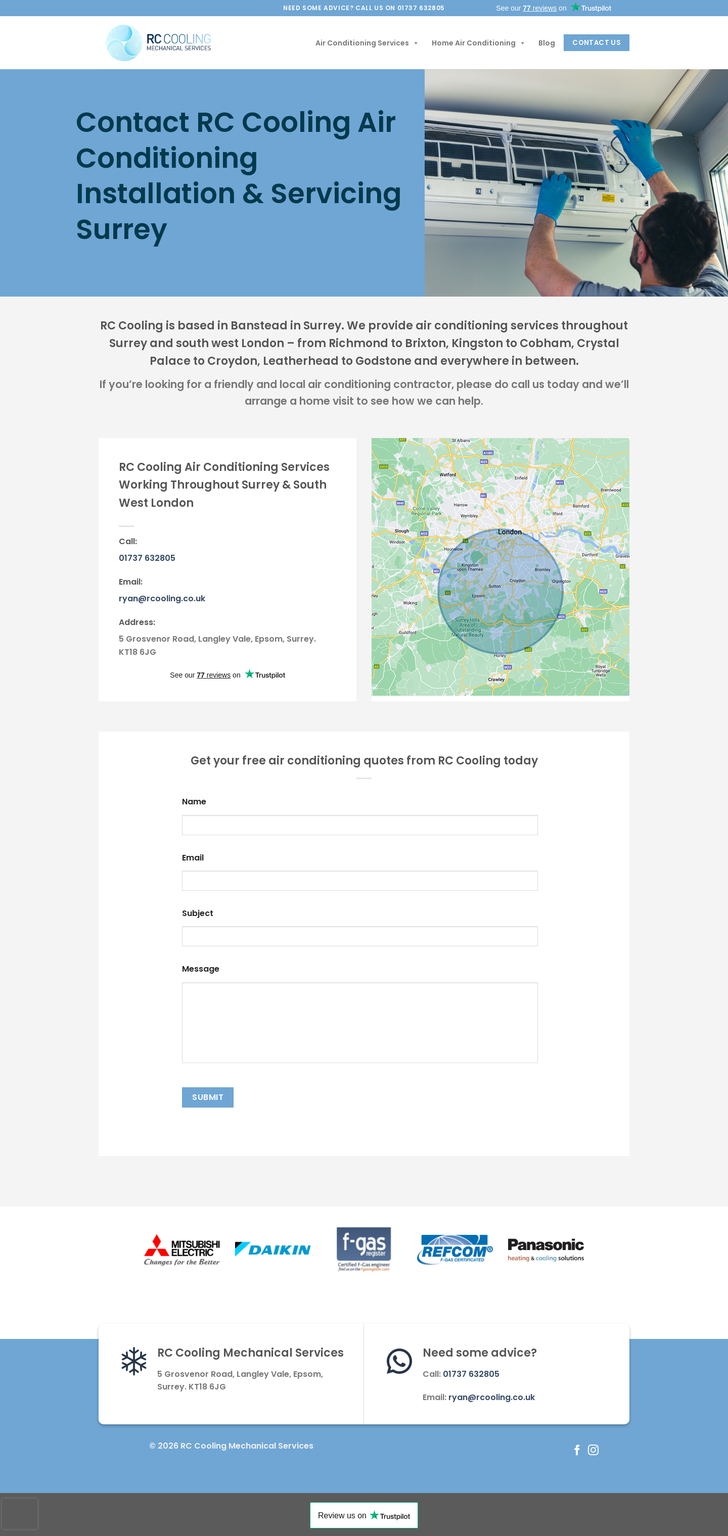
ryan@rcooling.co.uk (162, 598)
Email (193, 858)
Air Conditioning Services (367, 43)
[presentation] (19, 1514)
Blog (546, 43)
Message (200, 969)
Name (194, 802)
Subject (197, 913)
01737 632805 (147, 558)
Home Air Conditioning (479, 43)
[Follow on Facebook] (577, 1451)
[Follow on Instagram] (593, 1451)
